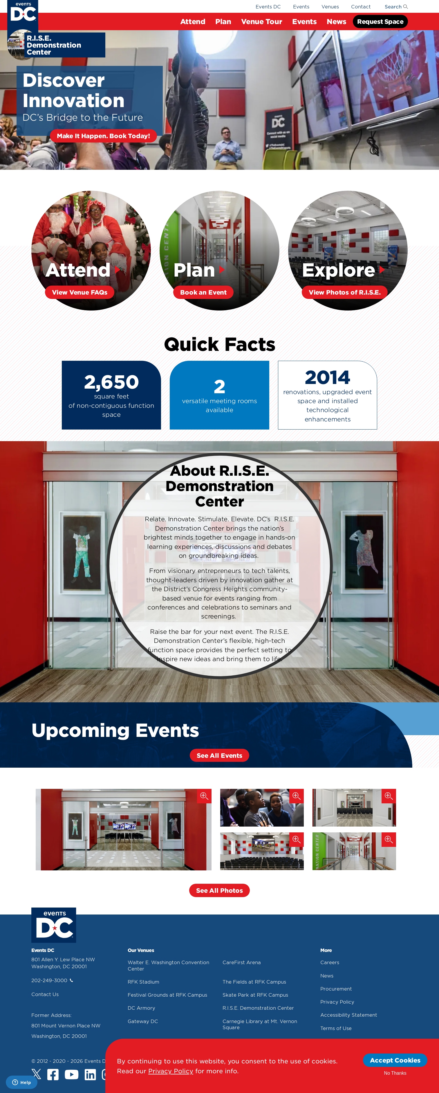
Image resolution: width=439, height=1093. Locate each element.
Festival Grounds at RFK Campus (167, 995)
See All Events (219, 755)
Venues (330, 6)
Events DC (268, 6)
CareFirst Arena (242, 962)
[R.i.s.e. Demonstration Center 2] (354, 808)
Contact (361, 6)
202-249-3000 (52, 980)
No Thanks (395, 1073)
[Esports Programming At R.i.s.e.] (262, 808)
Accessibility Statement (348, 1015)
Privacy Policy (337, 1001)
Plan (223, 21)
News (336, 21)
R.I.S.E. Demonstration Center (258, 1008)
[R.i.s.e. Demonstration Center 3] (262, 851)
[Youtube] (71, 1075)
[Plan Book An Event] (219, 251)
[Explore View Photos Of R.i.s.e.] (348, 251)
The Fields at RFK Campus (254, 981)
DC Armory (141, 1008)
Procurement (336, 988)
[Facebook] (53, 1075)
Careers (329, 962)
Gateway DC (143, 1021)
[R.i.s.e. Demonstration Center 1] (124, 829)
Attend (192, 21)
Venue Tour (261, 21)
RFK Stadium (143, 981)
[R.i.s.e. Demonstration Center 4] (354, 851)
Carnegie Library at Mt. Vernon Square (260, 1024)
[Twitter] (36, 1074)
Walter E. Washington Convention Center (168, 965)
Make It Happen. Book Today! (103, 135)
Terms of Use (336, 1028)
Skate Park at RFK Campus (255, 995)
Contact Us (45, 994)
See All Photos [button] (219, 890)
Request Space (380, 21)
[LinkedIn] (90, 1075)
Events (304, 21)
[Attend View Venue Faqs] (91, 251)
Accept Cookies (395, 1060)
